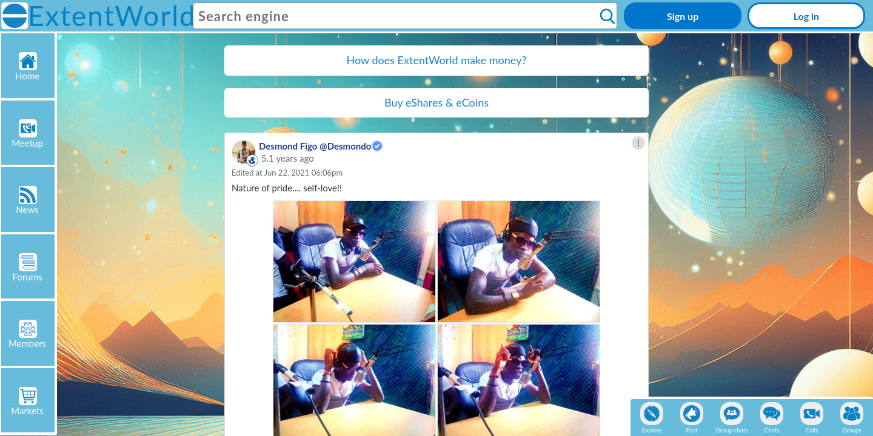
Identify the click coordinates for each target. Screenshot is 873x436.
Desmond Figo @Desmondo (315, 145)
